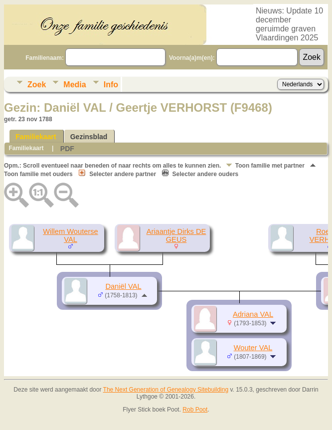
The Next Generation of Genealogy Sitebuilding (166, 389)
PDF (67, 149)
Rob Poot (194, 409)
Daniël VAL (123, 286)
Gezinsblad (89, 137)
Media (74, 84)
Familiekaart (35, 137)
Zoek (36, 84)
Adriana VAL (253, 314)
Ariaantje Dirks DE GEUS (176, 235)
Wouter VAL (253, 348)
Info (111, 84)
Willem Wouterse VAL (70, 235)
